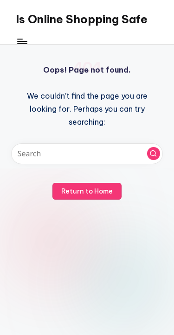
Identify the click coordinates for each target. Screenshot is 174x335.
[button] (153, 153)
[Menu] (21, 41)
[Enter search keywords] (87, 153)
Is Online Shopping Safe (82, 19)
